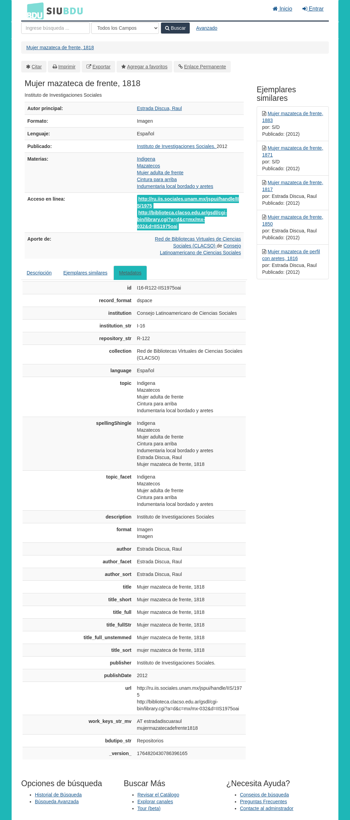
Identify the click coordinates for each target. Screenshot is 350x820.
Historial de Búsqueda (58, 794)
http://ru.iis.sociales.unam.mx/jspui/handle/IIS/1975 (188, 202)
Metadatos (130, 272)
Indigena (146, 159)
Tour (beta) (149, 808)
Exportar (101, 66)
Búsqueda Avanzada (57, 801)
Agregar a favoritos (147, 66)
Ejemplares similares (85, 272)
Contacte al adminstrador (266, 808)
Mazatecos (148, 166)
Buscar (175, 28)
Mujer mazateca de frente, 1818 (60, 47)
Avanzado (206, 28)
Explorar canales (155, 801)
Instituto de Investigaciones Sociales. (177, 146)
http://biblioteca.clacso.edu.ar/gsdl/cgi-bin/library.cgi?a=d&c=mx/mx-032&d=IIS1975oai (182, 219)
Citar (37, 66)
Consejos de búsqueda (264, 794)
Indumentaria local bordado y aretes (175, 186)
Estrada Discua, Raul (159, 108)
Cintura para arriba (157, 179)
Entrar (313, 9)
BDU (33, 10)
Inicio (282, 9)
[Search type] (125, 28)
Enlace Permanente (205, 66)
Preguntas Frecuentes (263, 801)
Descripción (39, 272)
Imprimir (67, 66)
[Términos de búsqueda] (55, 28)
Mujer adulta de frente (160, 172)
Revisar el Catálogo (158, 794)
